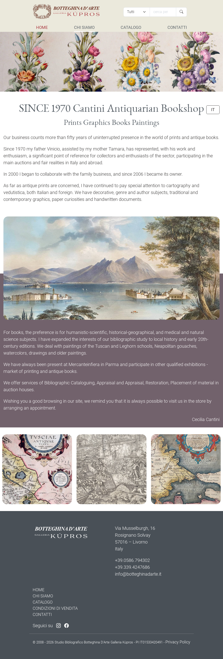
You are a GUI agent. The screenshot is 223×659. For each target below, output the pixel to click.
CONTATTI (177, 27)
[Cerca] (163, 12)
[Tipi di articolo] (136, 12)
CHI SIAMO (84, 27)
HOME (42, 27)
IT (213, 109)
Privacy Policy (177, 642)
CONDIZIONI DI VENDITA (55, 608)
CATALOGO (131, 27)
